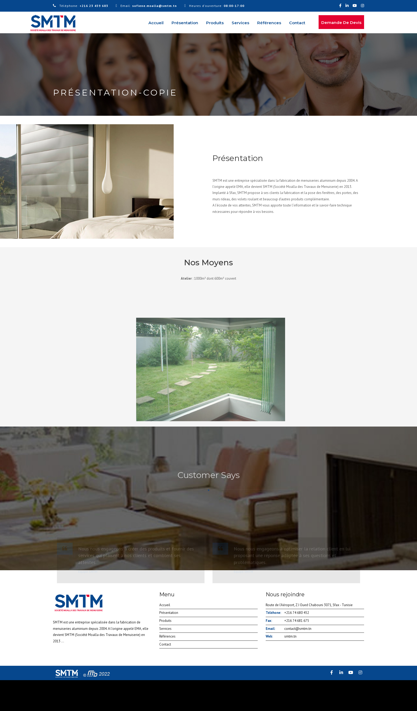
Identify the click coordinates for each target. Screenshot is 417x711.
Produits (215, 22)
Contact (297, 22)
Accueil (156, 22)
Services (240, 22)
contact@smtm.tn (297, 628)
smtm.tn (290, 636)
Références (269, 22)
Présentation (185, 22)
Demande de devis (341, 22)
